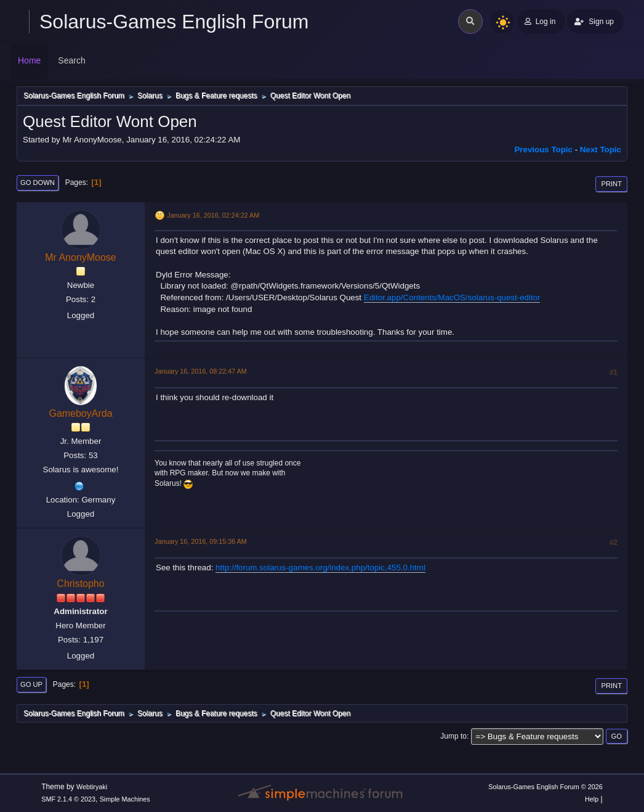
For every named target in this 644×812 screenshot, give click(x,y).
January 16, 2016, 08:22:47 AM (201, 371)
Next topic (600, 149)
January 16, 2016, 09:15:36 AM (201, 541)
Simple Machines (125, 799)
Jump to (453, 736)
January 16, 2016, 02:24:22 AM (213, 215)
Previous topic (543, 149)
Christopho (80, 583)
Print (611, 183)
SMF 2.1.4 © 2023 (68, 799)
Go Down (37, 182)
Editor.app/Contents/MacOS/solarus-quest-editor (452, 297)
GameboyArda (80, 413)
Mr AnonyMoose (80, 257)
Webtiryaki (91, 786)
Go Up (31, 684)
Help (591, 799)
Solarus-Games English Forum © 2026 (545, 786)
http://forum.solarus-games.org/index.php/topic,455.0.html (320, 567)
